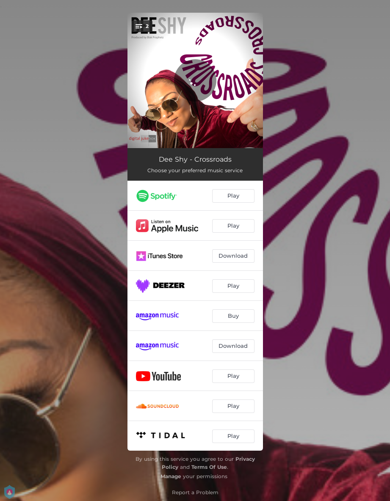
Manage (170, 476)
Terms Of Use (209, 467)
